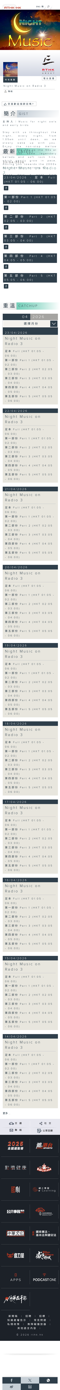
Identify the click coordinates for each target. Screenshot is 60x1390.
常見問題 (41, 1320)
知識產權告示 (17, 1320)
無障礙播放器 (38, 1324)
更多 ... (6, 1113)
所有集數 (10, 80)
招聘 (29, 1316)
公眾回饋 (48, 1131)
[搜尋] (48, 6)
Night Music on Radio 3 (23, 341)
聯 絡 (18, 1130)
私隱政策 (14, 1324)
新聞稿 (14, 1316)
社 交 (47, 1123)
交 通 (18, 1123)
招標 (43, 1316)
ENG (38, 6)
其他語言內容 (27, 1328)
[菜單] (55, 6)
